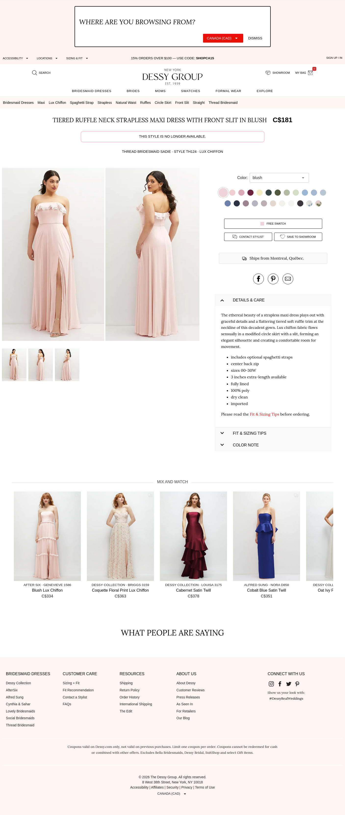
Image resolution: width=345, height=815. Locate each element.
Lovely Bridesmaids (20, 711)
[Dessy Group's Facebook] (282, 683)
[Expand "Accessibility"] (16, 58)
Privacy (186, 787)
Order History (130, 697)
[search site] (41, 73)
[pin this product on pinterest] (273, 279)
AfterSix (12, 690)
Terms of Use (205, 787)
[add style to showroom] (298, 237)
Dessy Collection (18, 683)
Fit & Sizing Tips (264, 414)
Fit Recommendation (78, 690)
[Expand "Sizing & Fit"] (77, 58)
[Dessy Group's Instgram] (273, 683)
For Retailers (185, 711)
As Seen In (184, 704)
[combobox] (276, 178)
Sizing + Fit (71, 683)
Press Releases (188, 697)
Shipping (126, 683)
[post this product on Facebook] (258, 279)
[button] (53, 255)
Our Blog (183, 718)
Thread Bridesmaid (20, 725)
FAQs (67, 704)
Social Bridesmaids (20, 718)
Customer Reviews (190, 690)
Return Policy (130, 690)
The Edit (126, 711)
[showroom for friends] (278, 73)
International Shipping (136, 704)
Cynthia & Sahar (18, 704)
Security (172, 787)
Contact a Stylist (75, 697)
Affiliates (157, 787)
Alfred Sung (15, 697)
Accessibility (139, 787)
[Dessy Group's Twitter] (290, 683)
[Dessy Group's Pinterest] (299, 683)
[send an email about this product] (287, 279)
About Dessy (185, 683)
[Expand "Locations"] (48, 58)
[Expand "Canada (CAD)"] (223, 38)
